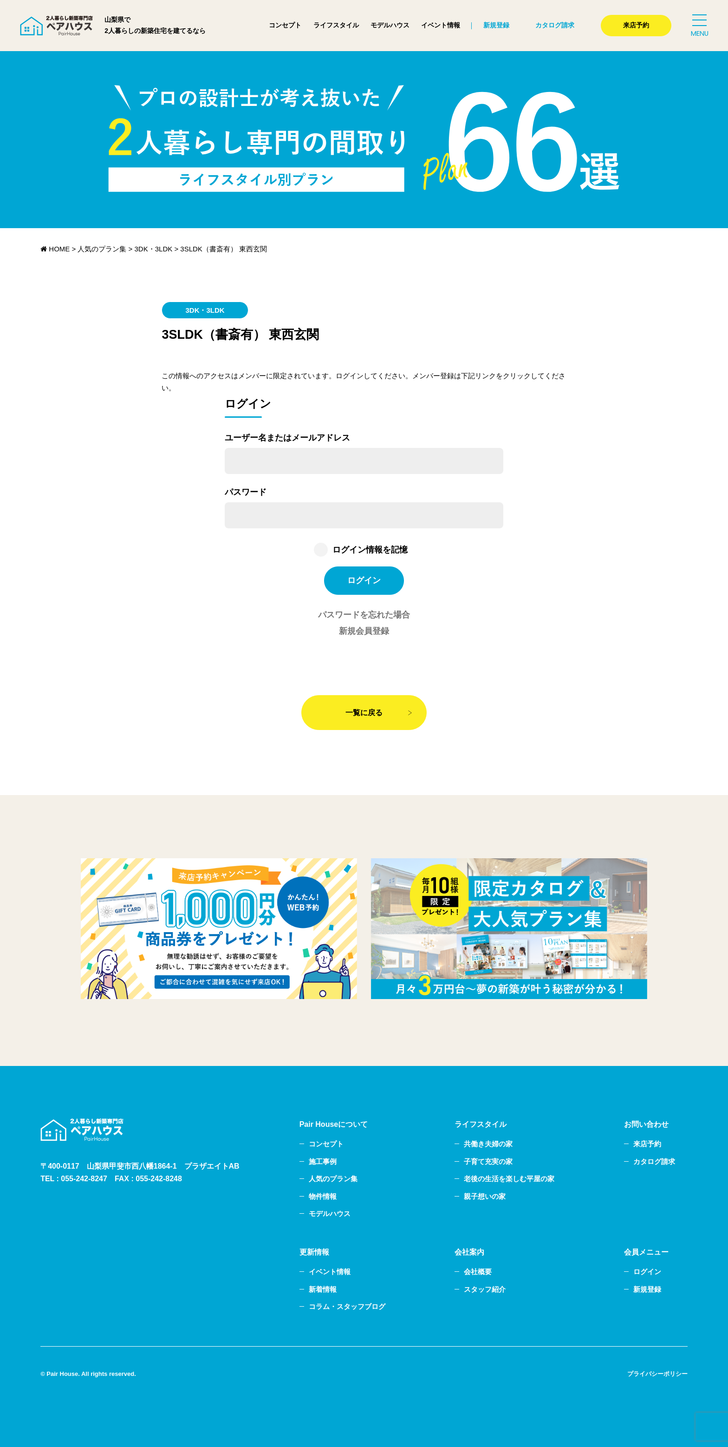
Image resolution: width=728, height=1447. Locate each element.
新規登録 (496, 25)
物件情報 (323, 1196)
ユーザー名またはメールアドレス (287, 437)
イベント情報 (440, 25)
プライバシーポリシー (657, 1373)
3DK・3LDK (204, 310)
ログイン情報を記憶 (370, 549)
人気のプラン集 (333, 1179)
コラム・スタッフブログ (347, 1306)
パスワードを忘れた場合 (364, 614)
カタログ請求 (554, 25)
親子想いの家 (485, 1196)
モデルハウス (390, 25)
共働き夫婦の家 (488, 1144)
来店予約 (636, 25)
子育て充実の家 (488, 1161)
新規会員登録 (364, 631)
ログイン (647, 1272)
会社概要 (478, 1272)
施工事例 (323, 1161)
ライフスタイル (336, 25)
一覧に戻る (364, 713)
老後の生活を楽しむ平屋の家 (509, 1179)
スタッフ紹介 (485, 1289)
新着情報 (323, 1289)
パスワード (245, 492)
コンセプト (285, 25)
